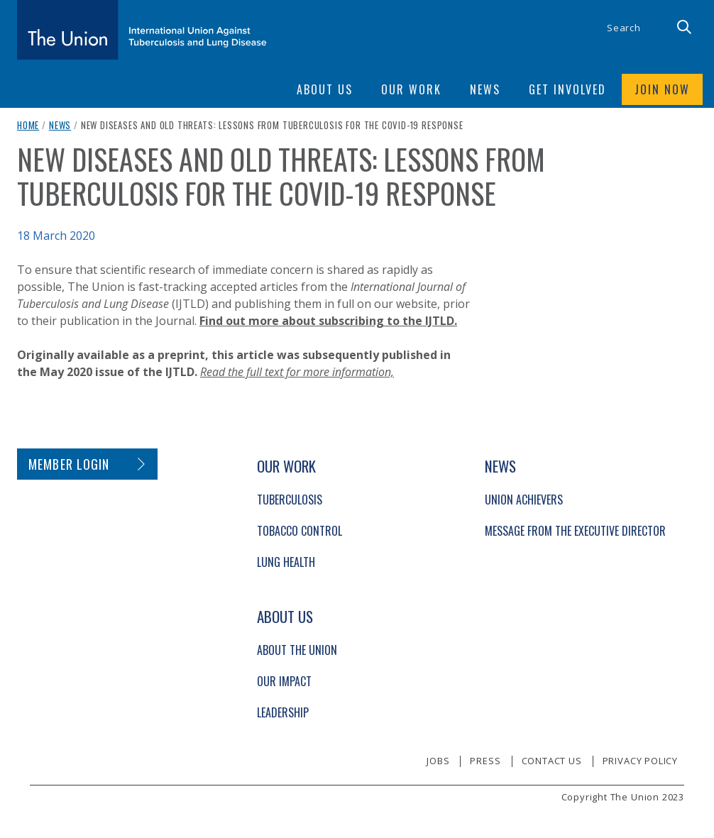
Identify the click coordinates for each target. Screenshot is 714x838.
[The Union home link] (142, 30)
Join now (662, 89)
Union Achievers (524, 499)
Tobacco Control (299, 530)
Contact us (552, 760)
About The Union (297, 649)
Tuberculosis (289, 499)
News (60, 125)
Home (28, 125)
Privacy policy (640, 760)
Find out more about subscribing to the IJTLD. (328, 321)
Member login (69, 464)
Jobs (438, 760)
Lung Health (286, 561)
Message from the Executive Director (575, 530)
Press (485, 760)
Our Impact (284, 681)
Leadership (283, 712)
